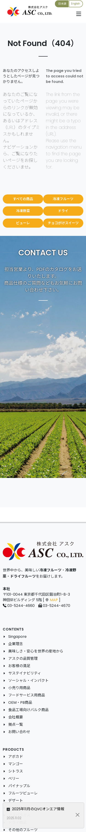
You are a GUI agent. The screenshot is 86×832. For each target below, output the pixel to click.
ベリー (13, 778)
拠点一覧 (15, 724)
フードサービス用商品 (26, 695)
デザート (15, 800)
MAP (54, 600)
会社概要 (15, 717)
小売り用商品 (19, 687)
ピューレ (23, 223)
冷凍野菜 (23, 210)
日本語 (62, 3)
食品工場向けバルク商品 (28, 709)
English (75, 3)
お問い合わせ (19, 731)
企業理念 (15, 644)
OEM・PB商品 (20, 702)
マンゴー (15, 764)
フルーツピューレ (23, 793)
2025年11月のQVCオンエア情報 (48, 809)
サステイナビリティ (24, 673)
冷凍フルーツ (63, 198)
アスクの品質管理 (23, 658)
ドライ (63, 210)
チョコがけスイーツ (63, 223)
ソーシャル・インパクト (28, 680)
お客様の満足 (19, 665)
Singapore (17, 636)
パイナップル (19, 785)
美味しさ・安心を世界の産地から (35, 651)
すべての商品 (23, 198)
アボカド (15, 756)
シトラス (15, 771)
